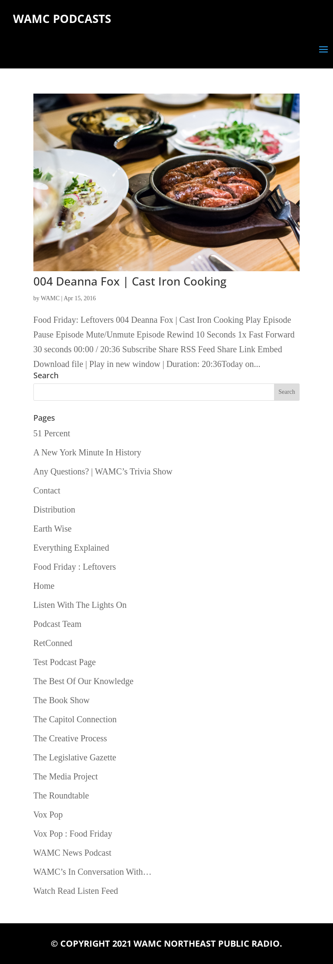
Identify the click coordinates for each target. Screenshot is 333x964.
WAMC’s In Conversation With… (92, 871)
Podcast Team (57, 624)
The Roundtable (61, 795)
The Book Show (61, 700)
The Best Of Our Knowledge (83, 681)
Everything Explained (71, 547)
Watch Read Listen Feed (75, 891)
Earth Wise (52, 528)
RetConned (52, 643)
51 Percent (51, 433)
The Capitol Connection (75, 719)
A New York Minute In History (87, 452)
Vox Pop (48, 814)
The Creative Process (70, 738)
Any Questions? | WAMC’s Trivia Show (103, 471)
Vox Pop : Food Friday (72, 833)
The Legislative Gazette (74, 757)
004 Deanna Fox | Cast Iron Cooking (129, 281)
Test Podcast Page (64, 662)
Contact (46, 490)
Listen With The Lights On (80, 605)
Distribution (54, 509)
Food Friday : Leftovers (74, 566)
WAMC (50, 298)
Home (44, 586)
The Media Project (65, 776)
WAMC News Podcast (72, 852)
